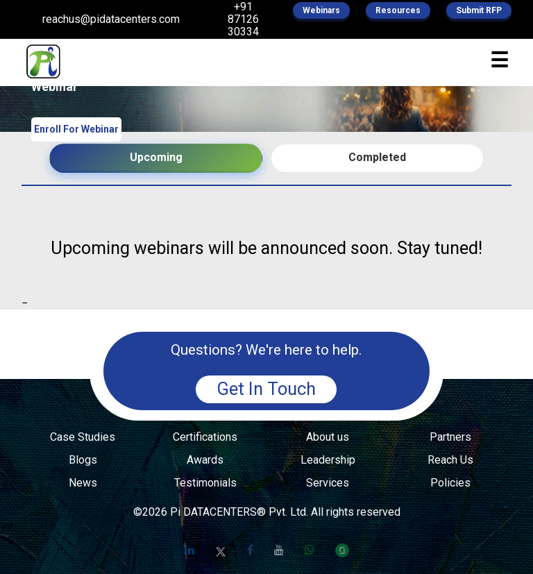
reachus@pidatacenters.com (111, 19)
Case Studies (82, 437)
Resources (398, 10)
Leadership (328, 460)
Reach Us (450, 460)
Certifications (205, 437)
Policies (450, 483)
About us (327, 437)
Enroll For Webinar (76, 129)
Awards (205, 460)
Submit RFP (479, 10)
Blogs (83, 460)
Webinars (321, 10)
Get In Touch (266, 388)
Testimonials (205, 483)
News (83, 483)
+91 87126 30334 (243, 19)
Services (327, 483)
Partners (450, 437)
